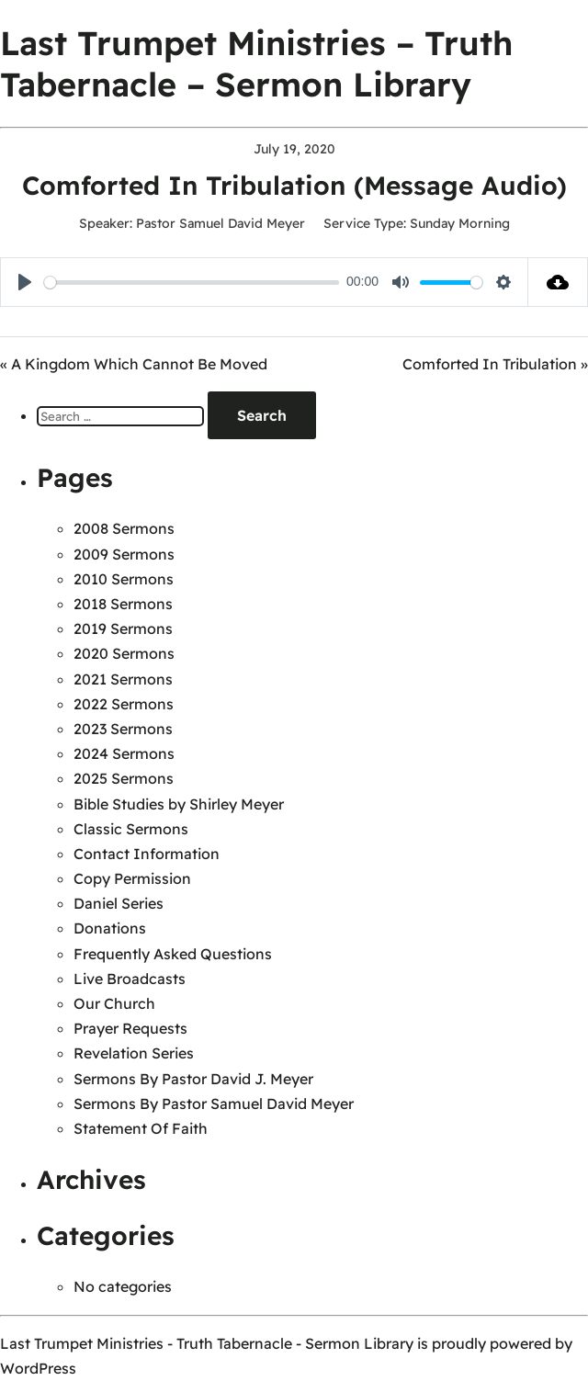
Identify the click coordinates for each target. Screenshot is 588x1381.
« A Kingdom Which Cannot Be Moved (133, 364)
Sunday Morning (460, 223)
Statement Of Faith (141, 1128)
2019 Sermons (123, 628)
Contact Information (147, 853)
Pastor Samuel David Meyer (220, 223)
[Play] (25, 282)
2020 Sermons (124, 653)
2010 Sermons (124, 579)
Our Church (114, 1003)
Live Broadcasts (130, 978)
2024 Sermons (124, 753)
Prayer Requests (130, 1028)
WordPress (38, 1368)
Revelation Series (134, 1053)
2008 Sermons (124, 528)
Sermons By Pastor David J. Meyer (193, 1079)
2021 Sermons (123, 679)
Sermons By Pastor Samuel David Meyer (214, 1103)
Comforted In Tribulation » (495, 364)
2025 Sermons (124, 778)
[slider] (191, 282)
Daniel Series (119, 903)
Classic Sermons (131, 829)
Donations (110, 928)
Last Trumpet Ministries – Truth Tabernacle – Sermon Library (256, 63)
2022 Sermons (124, 704)
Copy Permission (132, 878)
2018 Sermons (123, 603)
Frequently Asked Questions (173, 954)
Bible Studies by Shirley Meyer (179, 804)
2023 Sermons (123, 728)
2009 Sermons (124, 554)
